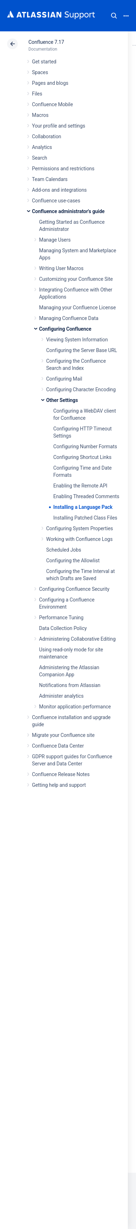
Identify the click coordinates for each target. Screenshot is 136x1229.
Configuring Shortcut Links (82, 457)
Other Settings (62, 400)
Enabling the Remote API (80, 486)
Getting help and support (59, 785)
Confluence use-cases (56, 200)
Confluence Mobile (52, 104)
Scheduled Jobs (63, 550)
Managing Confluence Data (68, 318)
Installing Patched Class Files (85, 518)
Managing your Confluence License (77, 307)
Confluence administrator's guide (68, 211)
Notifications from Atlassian (69, 685)
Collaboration (46, 136)
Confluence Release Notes (60, 774)
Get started (44, 61)
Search (114, 15)
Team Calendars (49, 179)
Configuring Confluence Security (74, 589)
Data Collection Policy (63, 628)
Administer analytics (61, 696)
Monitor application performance (75, 706)
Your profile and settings (58, 126)
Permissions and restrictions (63, 168)
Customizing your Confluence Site (76, 279)
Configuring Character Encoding (81, 389)
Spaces (40, 72)
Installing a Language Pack (83, 507)
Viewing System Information (77, 339)
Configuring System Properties (79, 528)
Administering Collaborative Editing (77, 639)
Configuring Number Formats (85, 446)
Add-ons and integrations (59, 190)
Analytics (42, 147)
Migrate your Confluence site (63, 735)
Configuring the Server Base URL (81, 350)
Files (37, 94)
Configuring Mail (64, 379)
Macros (40, 115)
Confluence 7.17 (46, 42)
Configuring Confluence (65, 329)
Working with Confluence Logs (79, 539)
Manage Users (55, 240)
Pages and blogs (50, 83)
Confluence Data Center (58, 746)
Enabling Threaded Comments (86, 496)
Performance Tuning (61, 617)
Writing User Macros (61, 268)
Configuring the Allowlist (72, 560)
